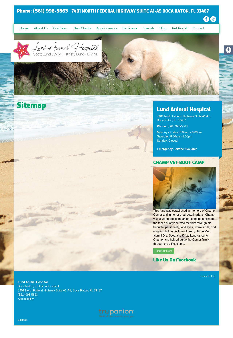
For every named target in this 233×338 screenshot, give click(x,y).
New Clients (82, 28)
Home (24, 28)
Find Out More (164, 250)
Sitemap (22, 319)
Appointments (106, 28)
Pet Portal (179, 28)
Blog (163, 28)
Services (130, 28)
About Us (41, 28)
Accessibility (26, 298)
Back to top (208, 276)
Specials (148, 28)
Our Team (60, 28)
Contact (198, 28)
